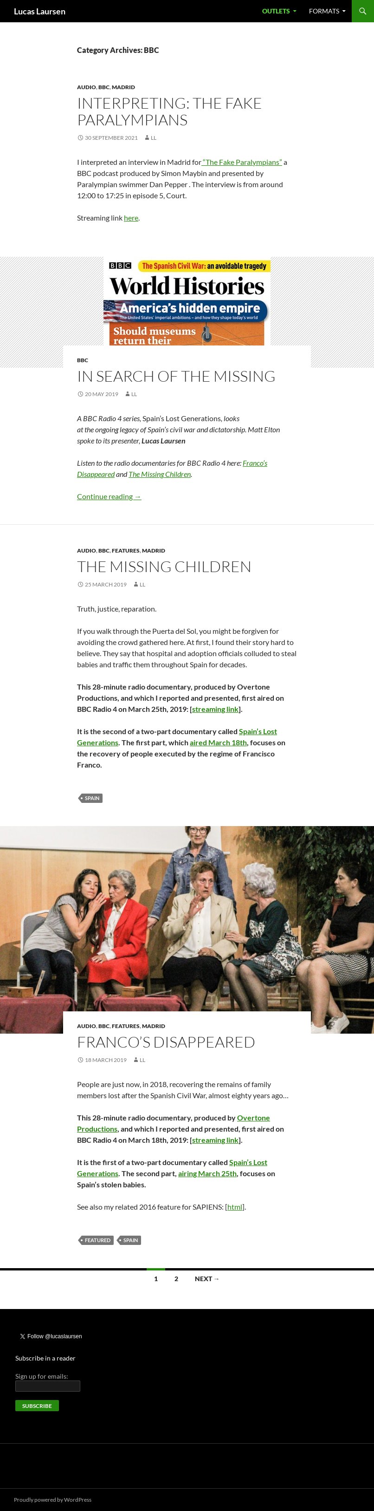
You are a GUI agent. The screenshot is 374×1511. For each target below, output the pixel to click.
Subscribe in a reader (45, 1358)
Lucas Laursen (39, 11)
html (234, 1206)
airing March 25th (207, 1173)
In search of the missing (176, 375)
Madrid (123, 87)
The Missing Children (164, 566)
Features (126, 550)
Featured (97, 1240)
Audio (86, 87)
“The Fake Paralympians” (241, 161)
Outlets (276, 11)
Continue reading (109, 496)
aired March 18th (218, 742)
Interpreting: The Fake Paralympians (169, 111)
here (131, 217)
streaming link (215, 708)
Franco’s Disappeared (166, 1041)
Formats (324, 11)
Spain (92, 798)
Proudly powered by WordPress (52, 1499)
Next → (207, 1279)
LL (153, 137)
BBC (104, 87)
